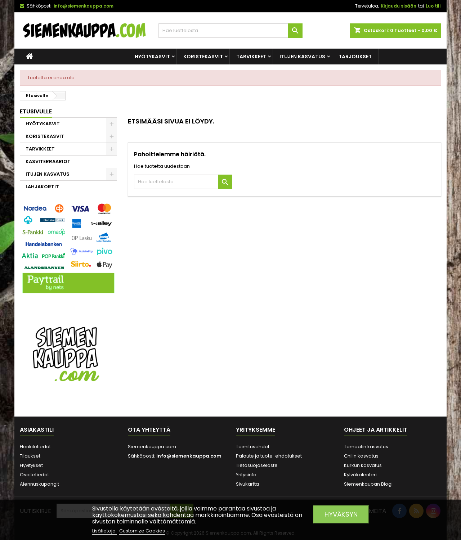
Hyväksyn (341, 514)
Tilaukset (30, 456)
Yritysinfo (246, 474)
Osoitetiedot (34, 474)
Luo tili (433, 6)
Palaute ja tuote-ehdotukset (269, 456)
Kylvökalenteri (360, 474)
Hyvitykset (31, 465)
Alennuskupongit (39, 484)
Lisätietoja (104, 530)
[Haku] (230, 30)
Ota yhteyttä (149, 430)
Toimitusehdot (252, 446)
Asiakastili (37, 430)
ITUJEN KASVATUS (302, 56)
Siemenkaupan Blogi (368, 484)
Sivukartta (247, 484)
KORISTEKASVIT (203, 56)
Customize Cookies (142, 530)
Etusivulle (36, 111)
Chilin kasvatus (361, 456)
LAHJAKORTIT (42, 186)
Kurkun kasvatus (363, 465)
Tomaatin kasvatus (366, 446)
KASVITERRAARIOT (48, 161)
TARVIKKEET (251, 56)
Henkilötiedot (35, 446)
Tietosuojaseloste (257, 465)
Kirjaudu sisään (398, 6)
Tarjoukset (355, 56)
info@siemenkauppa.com (83, 6)
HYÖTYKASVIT (152, 56)
